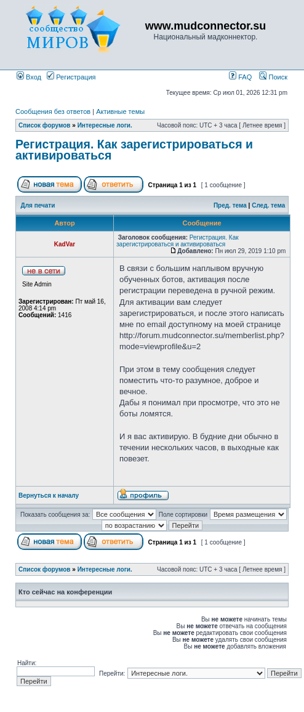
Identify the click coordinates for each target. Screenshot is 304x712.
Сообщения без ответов (52, 111)
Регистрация (71, 77)
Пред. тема (230, 205)
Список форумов (44, 125)
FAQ (240, 77)
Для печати (38, 205)
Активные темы (120, 111)
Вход (29, 77)
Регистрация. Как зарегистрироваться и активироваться (134, 149)
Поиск (273, 77)
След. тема (268, 205)
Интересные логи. (105, 125)
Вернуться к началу (48, 495)
